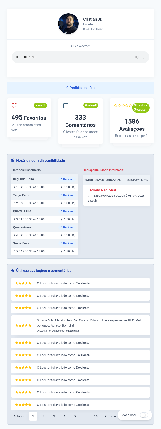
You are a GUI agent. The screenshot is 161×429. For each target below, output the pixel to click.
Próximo (110, 416)
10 (96, 416)
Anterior (19, 416)
